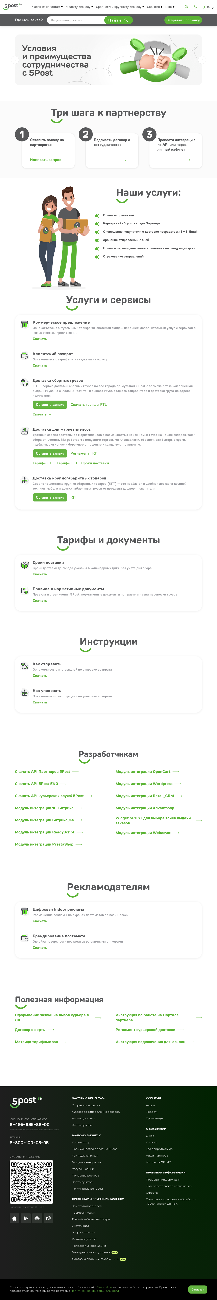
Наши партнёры (157, 1155)
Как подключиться (85, 1155)
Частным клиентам (46, 7)
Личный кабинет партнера (91, 1219)
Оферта (152, 1192)
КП (94, 453)
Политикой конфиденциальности (95, 1291)
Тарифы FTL (67, 463)
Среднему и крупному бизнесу (118, 7)
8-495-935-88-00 (30, 1125)
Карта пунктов (82, 1125)
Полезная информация (89, 1246)
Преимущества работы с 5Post (94, 1149)
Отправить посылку (86, 1105)
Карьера (152, 1142)
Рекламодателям (84, 1239)
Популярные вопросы (87, 1188)
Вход (210, 7)
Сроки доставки (95, 463)
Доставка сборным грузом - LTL (95, 1259)
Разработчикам (83, 1232)
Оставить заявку (50, 404)
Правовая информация (163, 1179)
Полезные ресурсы (85, 1175)
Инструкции (80, 1226)
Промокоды (154, 1118)
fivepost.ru (104, 1287)
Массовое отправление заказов (96, 1112)
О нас (150, 1136)
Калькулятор (81, 1142)
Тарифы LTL (43, 463)
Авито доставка (83, 1118)
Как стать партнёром (87, 1206)
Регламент (80, 453)
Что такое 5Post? (158, 1162)
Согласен (198, 1289)
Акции (150, 1105)
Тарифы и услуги (84, 1212)
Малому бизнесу (78, 7)
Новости (152, 1112)
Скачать (40, 338)
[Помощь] (187, 7)
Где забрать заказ (159, 1149)
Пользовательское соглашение (169, 1186)
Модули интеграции (86, 1162)
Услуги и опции (83, 1169)
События (153, 7)
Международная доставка (91, 1252)
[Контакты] (196, 7)
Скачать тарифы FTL (89, 404)
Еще (168, 7)
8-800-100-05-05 (29, 1143)
